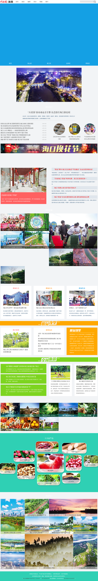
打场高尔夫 (49, 429)
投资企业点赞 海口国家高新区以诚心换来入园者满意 (17, 123)
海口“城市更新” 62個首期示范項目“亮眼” (13, 137)
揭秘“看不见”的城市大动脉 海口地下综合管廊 (15, 139)
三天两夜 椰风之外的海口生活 (60, 381)
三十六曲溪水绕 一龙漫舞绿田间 (85, 568)
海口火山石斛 (91, 465)
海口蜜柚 (50, 470)
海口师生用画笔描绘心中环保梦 (37, 229)
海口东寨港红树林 (49, 568)
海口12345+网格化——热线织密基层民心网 (14, 130)
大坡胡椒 (48, 483)
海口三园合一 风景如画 (12, 568)
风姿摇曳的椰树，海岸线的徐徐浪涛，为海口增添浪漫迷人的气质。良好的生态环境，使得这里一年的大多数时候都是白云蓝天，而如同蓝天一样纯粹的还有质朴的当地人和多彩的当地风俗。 (60, 388)
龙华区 (68, 63)
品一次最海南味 (30, 429)
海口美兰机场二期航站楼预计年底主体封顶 (21, 377)
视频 (41, 1)
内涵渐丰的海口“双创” (9, 195)
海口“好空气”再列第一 (37, 532)
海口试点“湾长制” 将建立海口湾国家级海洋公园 (15, 135)
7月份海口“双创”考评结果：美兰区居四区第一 (70, 178)
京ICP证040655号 (46, 578)
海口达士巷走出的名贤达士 (45, 308)
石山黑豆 (71, 481)
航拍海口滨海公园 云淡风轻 (12, 532)
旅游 (23, 1)
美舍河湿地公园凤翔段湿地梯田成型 (85, 264)
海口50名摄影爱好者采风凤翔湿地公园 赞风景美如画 (17, 128)
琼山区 (30, 63)
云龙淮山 (74, 451)
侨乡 (35, 1)
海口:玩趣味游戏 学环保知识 (73, 247)
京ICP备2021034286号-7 (69, 578)
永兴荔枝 (24, 460)
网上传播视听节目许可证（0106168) (31, 578)
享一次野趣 (87, 415)
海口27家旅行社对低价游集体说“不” (18, 387)
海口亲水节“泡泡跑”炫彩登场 (13, 247)
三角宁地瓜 (47, 450)
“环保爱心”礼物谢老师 (13, 229)
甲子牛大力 (26, 477)
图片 (47, 1)
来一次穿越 (29, 415)
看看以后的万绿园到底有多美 (61, 532)
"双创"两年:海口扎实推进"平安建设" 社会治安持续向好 (73, 169)
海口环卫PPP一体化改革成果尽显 (14, 308)
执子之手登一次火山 (49, 415)
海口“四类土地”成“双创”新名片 (65, 188)
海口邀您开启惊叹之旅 (86, 381)
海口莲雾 (74, 469)
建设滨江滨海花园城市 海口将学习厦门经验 (14, 132)
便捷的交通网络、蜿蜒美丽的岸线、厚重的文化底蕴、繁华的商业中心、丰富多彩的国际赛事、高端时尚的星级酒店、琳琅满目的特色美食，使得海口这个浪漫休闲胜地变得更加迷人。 (85, 388)
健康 (29, 1)
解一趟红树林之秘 (68, 415)
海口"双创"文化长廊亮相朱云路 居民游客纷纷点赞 (71, 197)
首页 (17, 1)
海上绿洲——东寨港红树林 (61, 264)
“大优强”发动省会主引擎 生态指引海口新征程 (49, 112)
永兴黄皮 (7, 472)
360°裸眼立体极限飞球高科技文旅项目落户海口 (22, 366)
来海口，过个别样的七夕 (78, 308)
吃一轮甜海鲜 (10, 429)
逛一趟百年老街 (10, 415)
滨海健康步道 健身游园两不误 (37, 515)
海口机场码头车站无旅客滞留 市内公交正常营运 (16, 126)
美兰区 (49, 63)
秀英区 (88, 63)
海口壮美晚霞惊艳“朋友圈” (73, 515)
